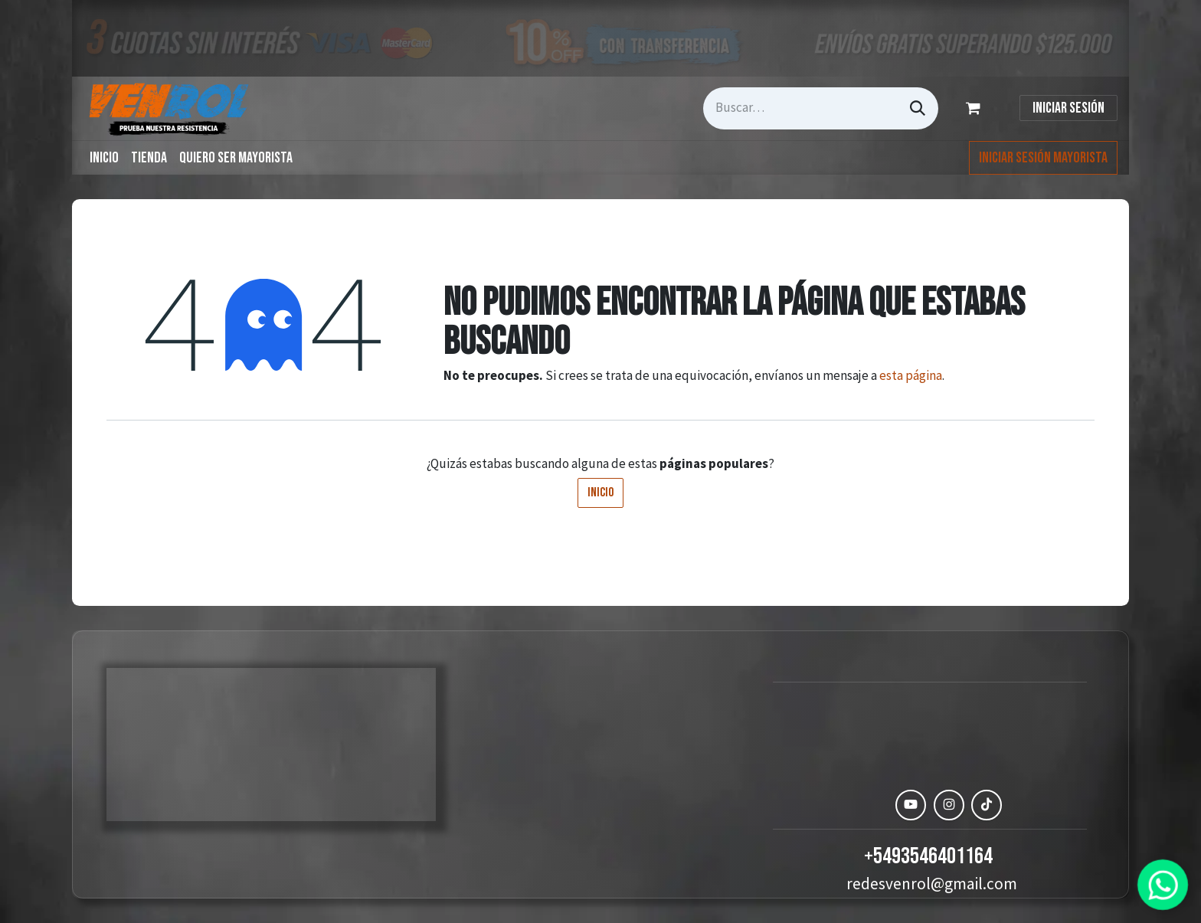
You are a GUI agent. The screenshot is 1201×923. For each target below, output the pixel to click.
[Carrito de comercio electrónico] (975, 108)
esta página (910, 375)
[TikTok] (986, 805)
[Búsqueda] (917, 108)
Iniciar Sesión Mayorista (1043, 158)
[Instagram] (949, 805)
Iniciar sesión (1068, 108)
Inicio (600, 492)
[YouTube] (910, 805)
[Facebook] (873, 805)
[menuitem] (104, 158)
